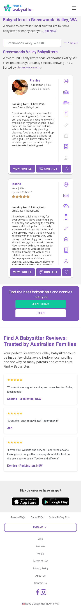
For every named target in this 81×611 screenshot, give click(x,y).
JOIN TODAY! (40, 304)
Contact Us (40, 583)
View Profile (22, 168)
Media (40, 553)
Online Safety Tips (59, 517)
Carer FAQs (37, 517)
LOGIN (40, 313)
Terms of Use (40, 561)
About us (40, 575)
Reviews (40, 546)
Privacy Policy (40, 568)
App (40, 539)
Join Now (50, 31)
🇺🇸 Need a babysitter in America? (40, 603)
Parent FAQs (18, 517)
